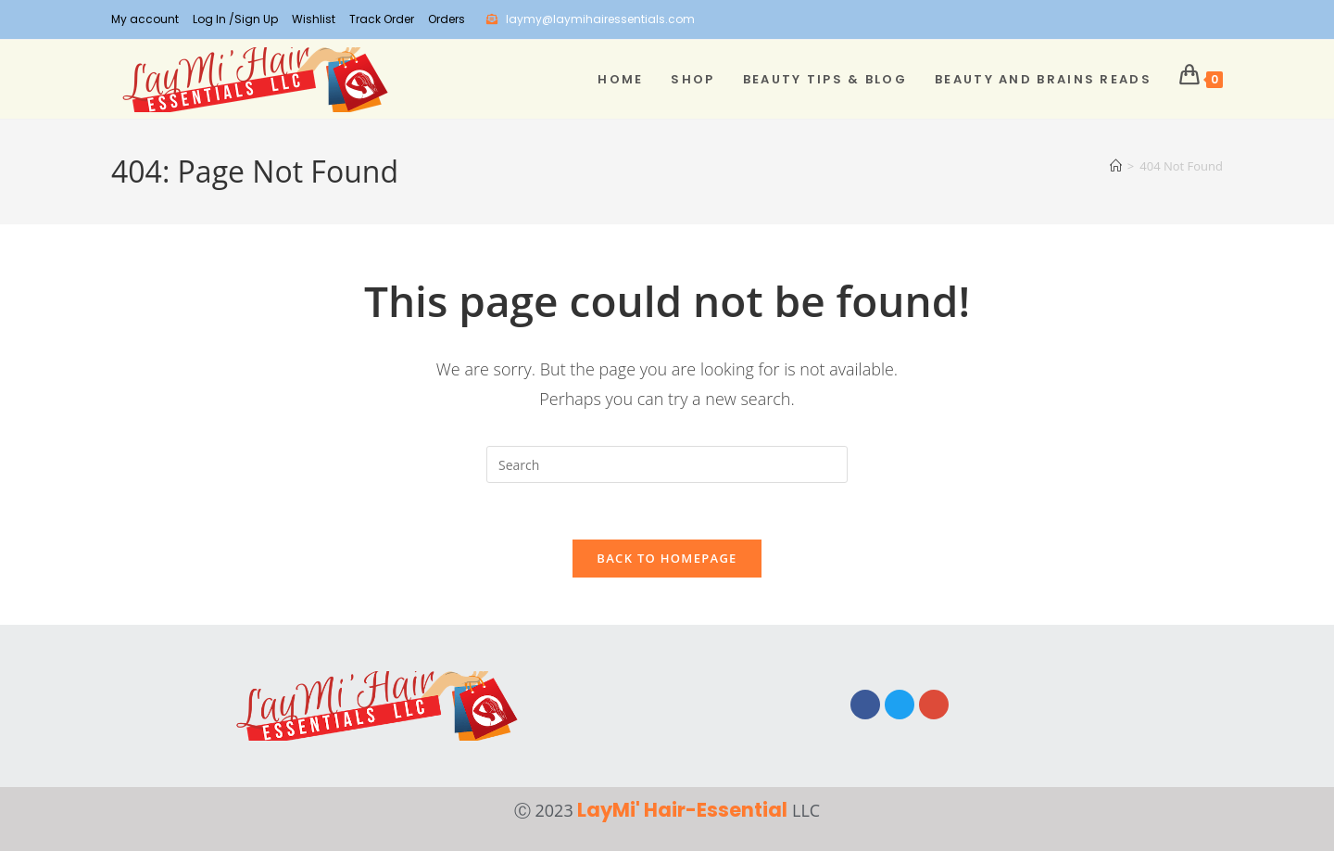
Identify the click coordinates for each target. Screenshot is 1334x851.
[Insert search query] (667, 464)
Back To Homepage (666, 558)
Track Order (381, 19)
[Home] (1116, 166)
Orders (446, 19)
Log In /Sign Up (235, 19)
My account (145, 19)
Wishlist (313, 19)
